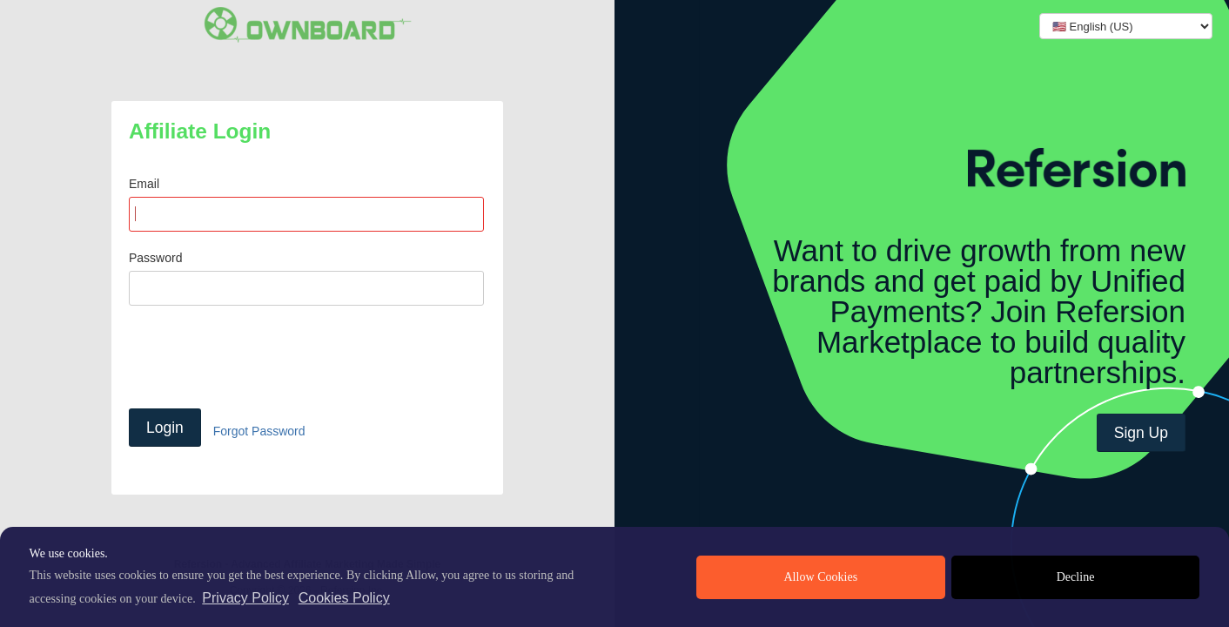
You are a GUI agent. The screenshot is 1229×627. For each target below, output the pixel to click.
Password (155, 258)
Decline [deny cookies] (1076, 576)
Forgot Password (259, 430)
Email (144, 184)
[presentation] (261, 357)
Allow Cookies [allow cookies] (820, 576)
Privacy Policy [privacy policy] (245, 597)
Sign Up (1141, 433)
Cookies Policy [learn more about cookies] (344, 597)
